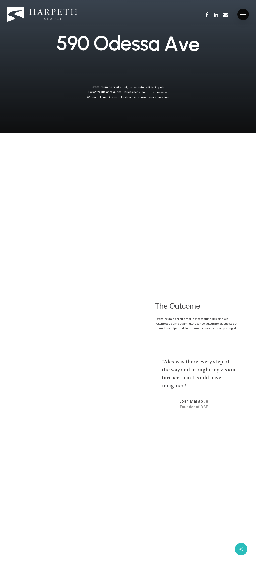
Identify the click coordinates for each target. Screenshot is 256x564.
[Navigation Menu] (243, 14)
